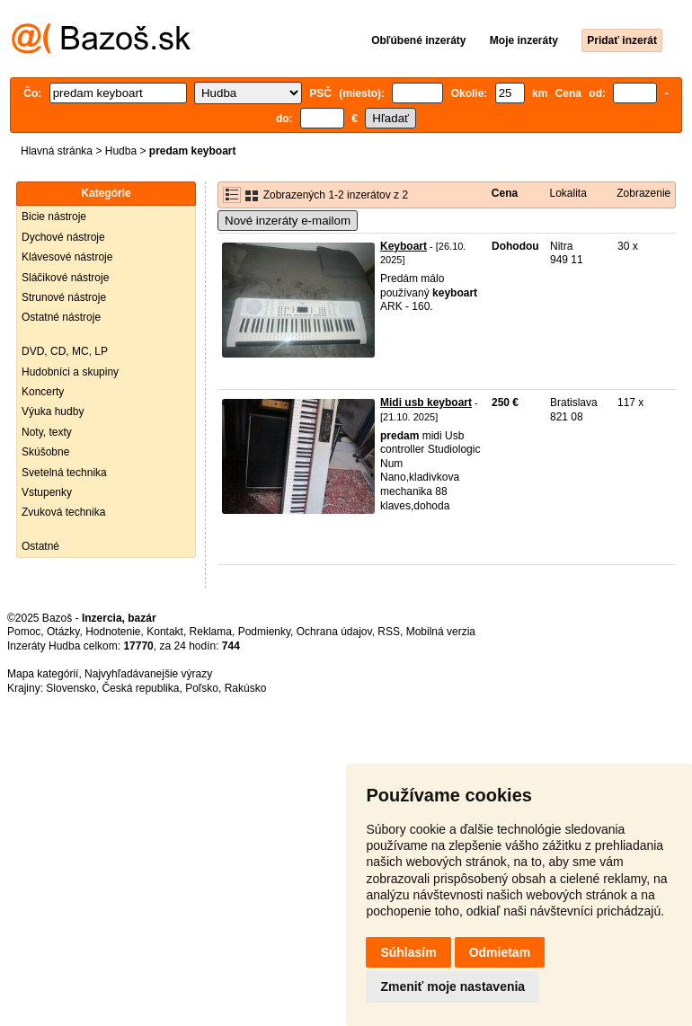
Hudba (121, 151)
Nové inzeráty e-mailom (287, 220)
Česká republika (140, 688)
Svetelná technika (64, 472)
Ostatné (40, 546)
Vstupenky (47, 492)
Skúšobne (45, 452)
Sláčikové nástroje (65, 277)
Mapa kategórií (42, 674)
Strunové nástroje (64, 297)
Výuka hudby (53, 411)
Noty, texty (47, 432)
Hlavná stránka (57, 151)
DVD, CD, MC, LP (65, 351)
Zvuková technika (63, 512)
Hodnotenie (112, 631)
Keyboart (403, 246)
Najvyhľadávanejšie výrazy (148, 674)
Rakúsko (246, 688)
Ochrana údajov (334, 631)
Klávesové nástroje (67, 257)
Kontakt (164, 631)
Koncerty (43, 391)
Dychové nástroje (63, 237)
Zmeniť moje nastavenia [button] (452, 986)
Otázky (63, 631)
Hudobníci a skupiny (70, 372)
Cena (505, 193)
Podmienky (264, 631)
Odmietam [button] (499, 952)
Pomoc (23, 631)
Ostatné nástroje (61, 317)
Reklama (211, 631)
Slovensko (70, 688)
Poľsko (201, 688)
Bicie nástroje (54, 216)
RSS (388, 631)
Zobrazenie (643, 193)
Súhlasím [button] (408, 952)
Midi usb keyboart (426, 402)
